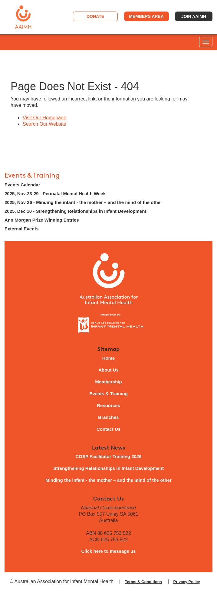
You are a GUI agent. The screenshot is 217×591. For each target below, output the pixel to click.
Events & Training (32, 175)
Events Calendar (22, 184)
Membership (108, 381)
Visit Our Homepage (44, 117)
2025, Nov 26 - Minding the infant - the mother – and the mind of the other (83, 202)
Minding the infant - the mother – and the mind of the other (108, 480)
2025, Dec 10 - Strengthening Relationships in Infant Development (75, 211)
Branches (108, 417)
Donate (95, 16)
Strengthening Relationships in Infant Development (108, 468)
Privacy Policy (186, 581)
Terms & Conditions (143, 581)
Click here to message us (108, 551)
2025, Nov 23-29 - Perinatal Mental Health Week (55, 193)
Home (108, 358)
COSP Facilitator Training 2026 (108, 456)
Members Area (146, 16)
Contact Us (108, 429)
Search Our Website (44, 124)
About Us (108, 369)
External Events (22, 228)
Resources (108, 405)
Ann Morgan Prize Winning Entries (42, 219)
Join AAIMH (193, 16)
